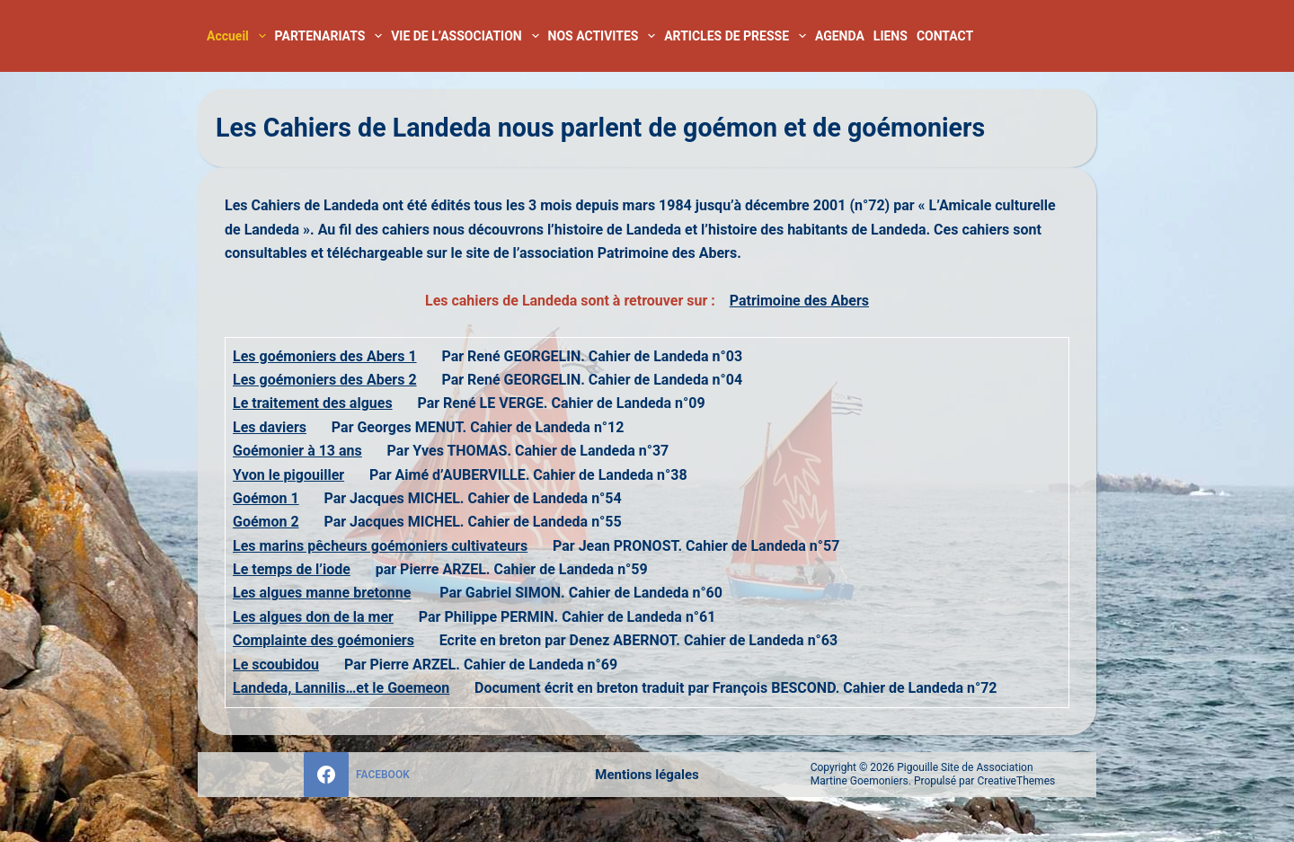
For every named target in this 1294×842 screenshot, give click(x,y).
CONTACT (945, 36)
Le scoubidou (276, 664)
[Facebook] (357, 774)
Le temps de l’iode (291, 569)
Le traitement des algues (313, 403)
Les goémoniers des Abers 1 (325, 356)
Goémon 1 (266, 498)
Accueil (238, 36)
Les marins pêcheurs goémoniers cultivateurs (380, 545)
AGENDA (839, 36)
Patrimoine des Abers (799, 300)
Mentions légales (646, 775)
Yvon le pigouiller (288, 474)
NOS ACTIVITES (604, 36)
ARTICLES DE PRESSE (737, 36)
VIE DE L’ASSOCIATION (467, 36)
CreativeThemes (1016, 781)
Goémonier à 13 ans (297, 450)
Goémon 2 (266, 521)
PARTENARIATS (331, 36)
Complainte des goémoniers (323, 640)
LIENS (890, 36)
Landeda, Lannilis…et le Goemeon (341, 687)
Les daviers (269, 427)
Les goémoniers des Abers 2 (325, 379)
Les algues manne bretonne (322, 592)
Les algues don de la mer (313, 616)
